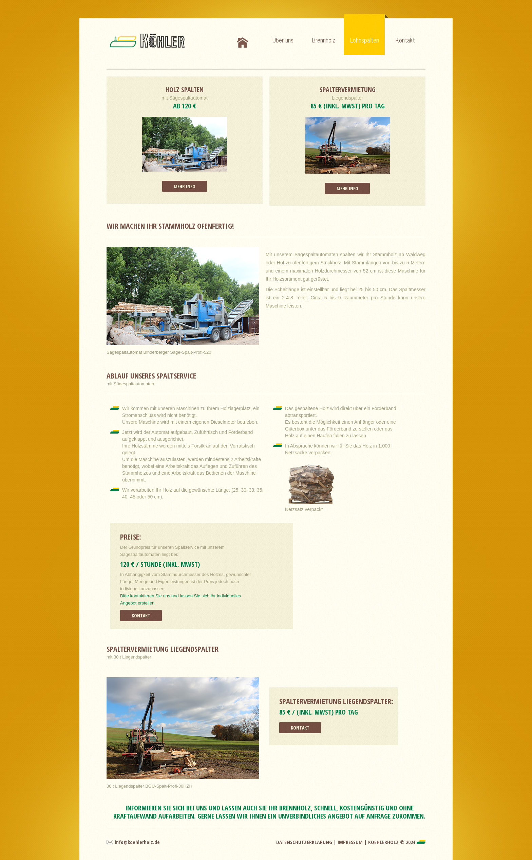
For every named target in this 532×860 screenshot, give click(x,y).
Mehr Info (184, 186)
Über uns (282, 40)
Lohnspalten (367, 29)
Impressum (350, 842)
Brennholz (323, 40)
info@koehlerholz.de (137, 842)
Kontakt (405, 40)
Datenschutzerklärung (304, 842)
